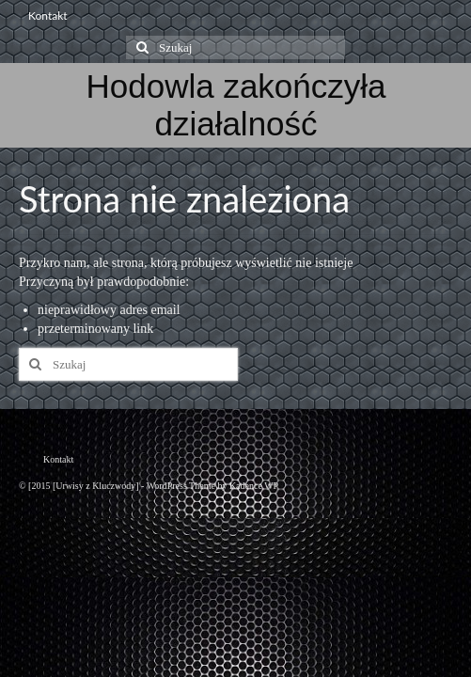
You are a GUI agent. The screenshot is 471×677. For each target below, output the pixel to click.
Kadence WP (253, 485)
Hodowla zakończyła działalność (235, 105)
